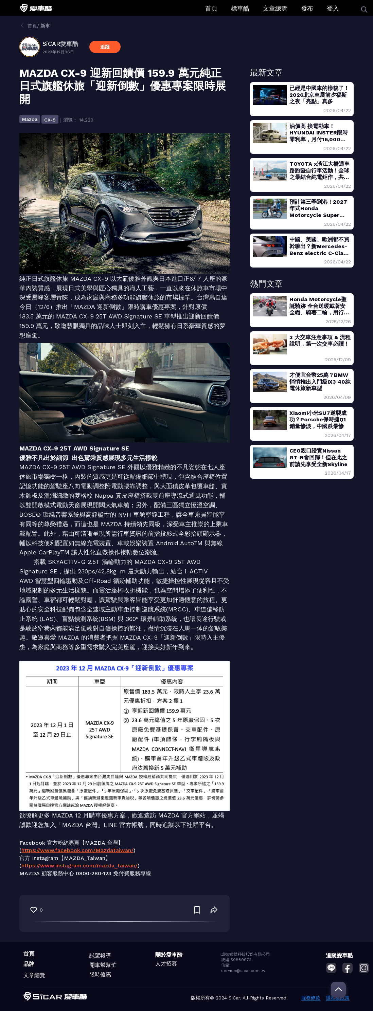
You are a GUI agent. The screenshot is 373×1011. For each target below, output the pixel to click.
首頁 (211, 8)
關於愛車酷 (168, 955)
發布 (307, 8)
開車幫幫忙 (103, 965)
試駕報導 (100, 955)
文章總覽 (275, 8)
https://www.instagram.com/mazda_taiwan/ (79, 865)
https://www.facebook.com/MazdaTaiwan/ (77, 850)
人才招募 (166, 963)
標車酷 (240, 8)
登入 (333, 8)
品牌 (28, 964)
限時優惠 (100, 974)
